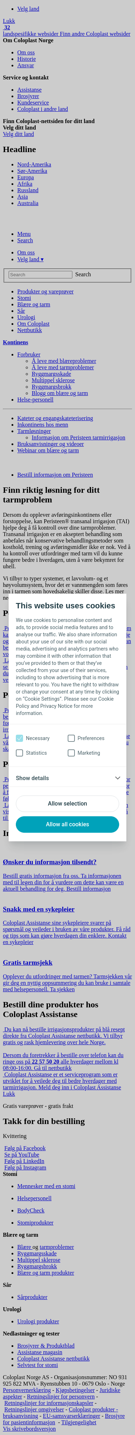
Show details (32, 778)
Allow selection (67, 803)
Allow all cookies (67, 824)
